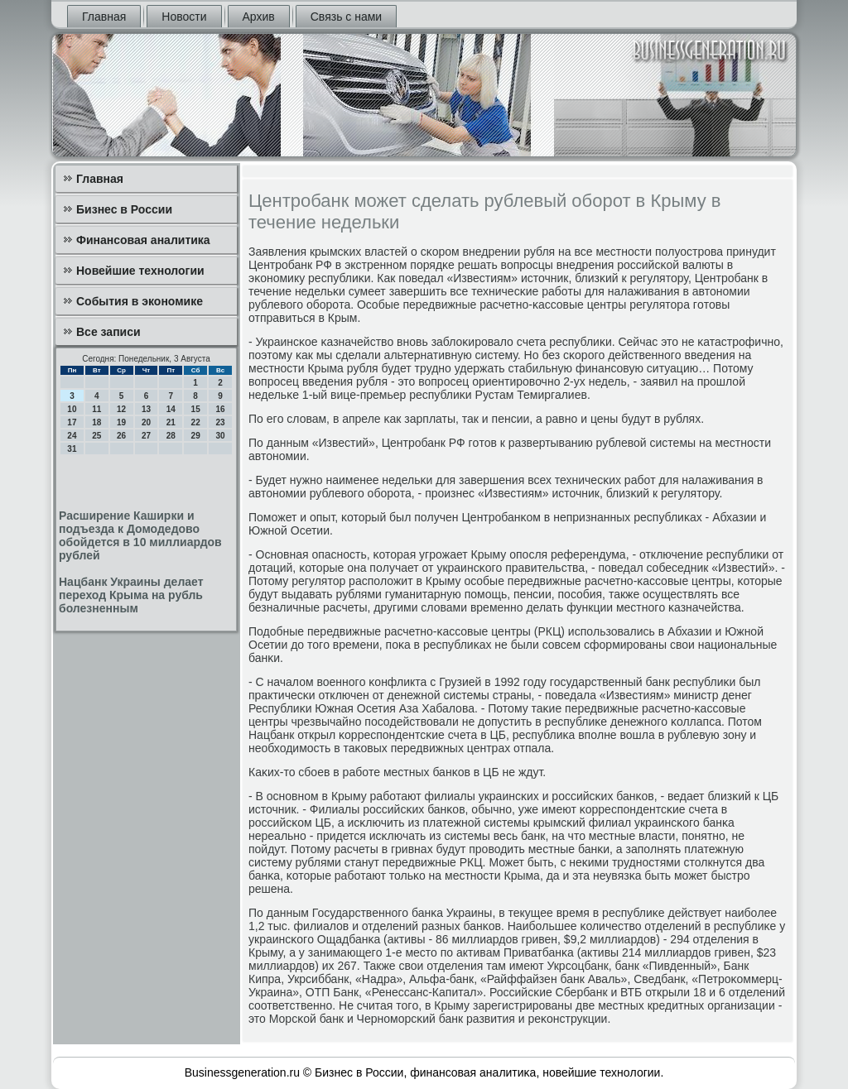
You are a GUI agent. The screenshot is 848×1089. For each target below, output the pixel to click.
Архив (259, 16)
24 (71, 435)
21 (171, 422)
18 (96, 422)
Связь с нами (346, 16)
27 (146, 435)
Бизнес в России (124, 209)
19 (121, 422)
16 (219, 409)
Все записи (108, 331)
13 (146, 409)
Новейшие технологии (140, 270)
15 (195, 409)
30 (219, 435)
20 (146, 422)
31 (71, 448)
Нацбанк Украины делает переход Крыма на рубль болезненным (131, 595)
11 (96, 409)
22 (195, 422)
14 (171, 409)
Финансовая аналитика (143, 240)
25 (96, 435)
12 (121, 409)
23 (219, 422)
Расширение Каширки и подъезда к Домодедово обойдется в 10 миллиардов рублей (140, 535)
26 (121, 435)
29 (195, 435)
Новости (183, 16)
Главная (104, 16)
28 (171, 435)
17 (71, 422)
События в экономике (139, 301)
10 (71, 409)
